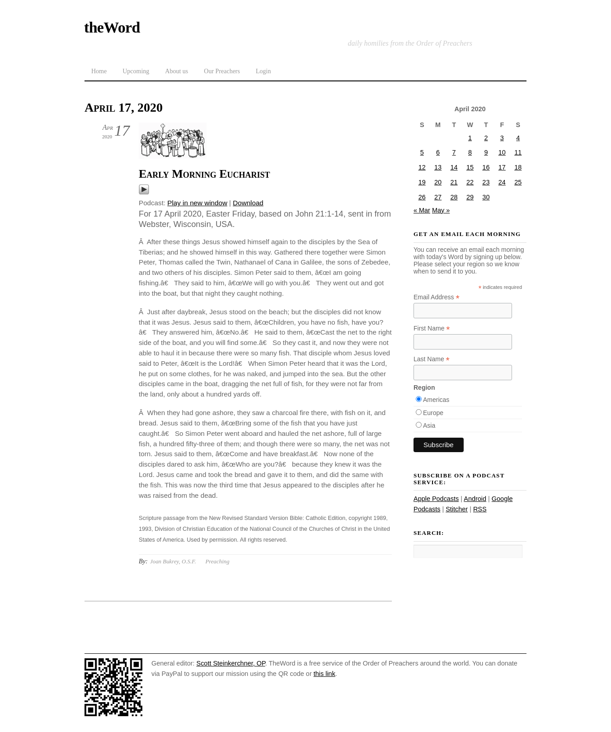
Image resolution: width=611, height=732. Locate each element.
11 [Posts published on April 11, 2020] (518, 152)
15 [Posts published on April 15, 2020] (470, 167)
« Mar (422, 210)
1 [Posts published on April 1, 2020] (470, 138)
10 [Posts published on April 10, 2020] (502, 152)
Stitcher (457, 509)
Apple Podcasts (436, 498)
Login (263, 71)
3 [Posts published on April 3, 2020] (502, 138)
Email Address (437, 297)
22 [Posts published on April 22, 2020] (470, 182)
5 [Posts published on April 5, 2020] (422, 152)
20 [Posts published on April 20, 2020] (438, 182)
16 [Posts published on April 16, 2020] (485, 167)
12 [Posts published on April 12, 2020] (422, 167)
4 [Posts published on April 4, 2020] (518, 138)
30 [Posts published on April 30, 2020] (485, 197)
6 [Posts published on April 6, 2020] (438, 152)
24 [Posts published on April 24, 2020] (502, 182)
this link (324, 673)
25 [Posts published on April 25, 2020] (518, 182)
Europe (433, 412)
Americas (436, 399)
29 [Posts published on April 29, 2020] (470, 197)
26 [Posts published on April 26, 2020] (422, 197)
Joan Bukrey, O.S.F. (173, 561)
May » (441, 210)
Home (99, 71)
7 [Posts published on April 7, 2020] (454, 152)
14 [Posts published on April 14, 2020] (454, 167)
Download (248, 203)
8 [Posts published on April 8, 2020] (470, 152)
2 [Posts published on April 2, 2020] (486, 138)
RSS (480, 509)
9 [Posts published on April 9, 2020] (486, 152)
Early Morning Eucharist (204, 173)
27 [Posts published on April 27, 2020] (438, 197)
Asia (429, 425)
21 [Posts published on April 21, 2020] (454, 182)
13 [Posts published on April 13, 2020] (438, 167)
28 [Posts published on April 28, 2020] (454, 197)
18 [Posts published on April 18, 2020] (518, 167)
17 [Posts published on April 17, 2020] (502, 167)
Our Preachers (222, 71)
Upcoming (135, 71)
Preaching (217, 561)
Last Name (432, 359)
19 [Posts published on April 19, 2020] (422, 182)
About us (176, 71)
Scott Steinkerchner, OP (231, 663)
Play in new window (197, 203)
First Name (432, 328)
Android (475, 498)
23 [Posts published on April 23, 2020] (485, 182)
